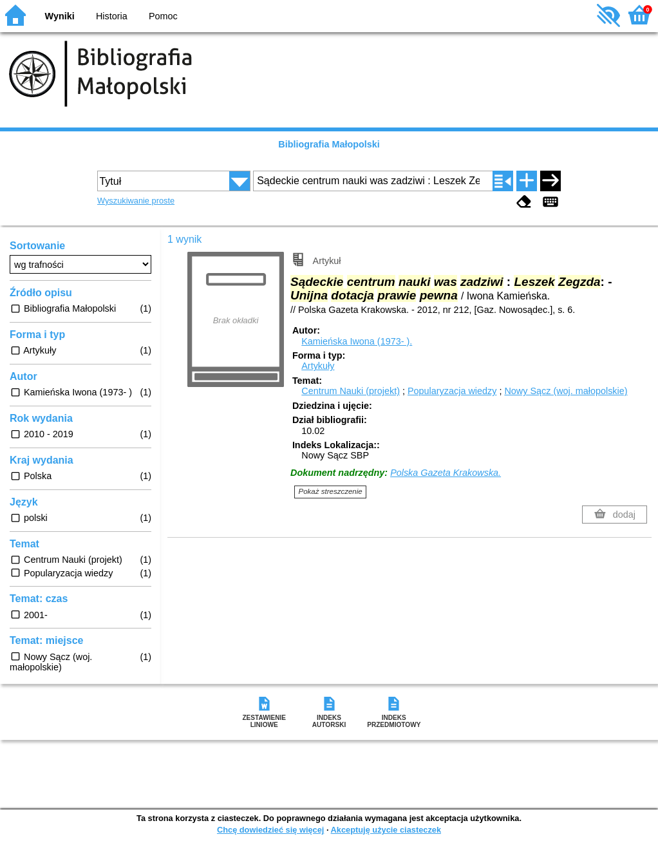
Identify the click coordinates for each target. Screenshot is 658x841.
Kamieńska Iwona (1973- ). (356, 341)
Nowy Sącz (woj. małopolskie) (565, 391)
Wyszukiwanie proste (135, 200)
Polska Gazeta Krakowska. (445, 473)
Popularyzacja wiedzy (452, 391)
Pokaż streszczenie (330, 491)
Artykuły (317, 366)
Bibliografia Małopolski (329, 144)
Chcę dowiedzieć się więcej (270, 830)
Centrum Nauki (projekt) (350, 391)
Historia (111, 16)
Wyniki (60, 16)
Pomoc (163, 16)
